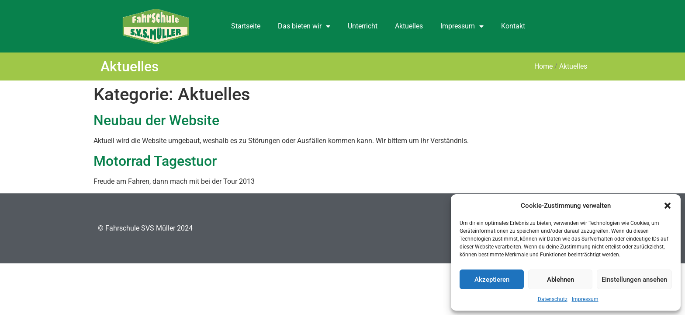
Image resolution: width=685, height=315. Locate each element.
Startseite (245, 26)
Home (543, 66)
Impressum (585, 299)
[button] (667, 205)
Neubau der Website (156, 120)
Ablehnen (560, 280)
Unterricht (362, 26)
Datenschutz (552, 299)
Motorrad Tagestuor (155, 161)
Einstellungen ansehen (634, 280)
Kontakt (513, 26)
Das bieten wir (304, 26)
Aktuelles (409, 26)
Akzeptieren (491, 280)
